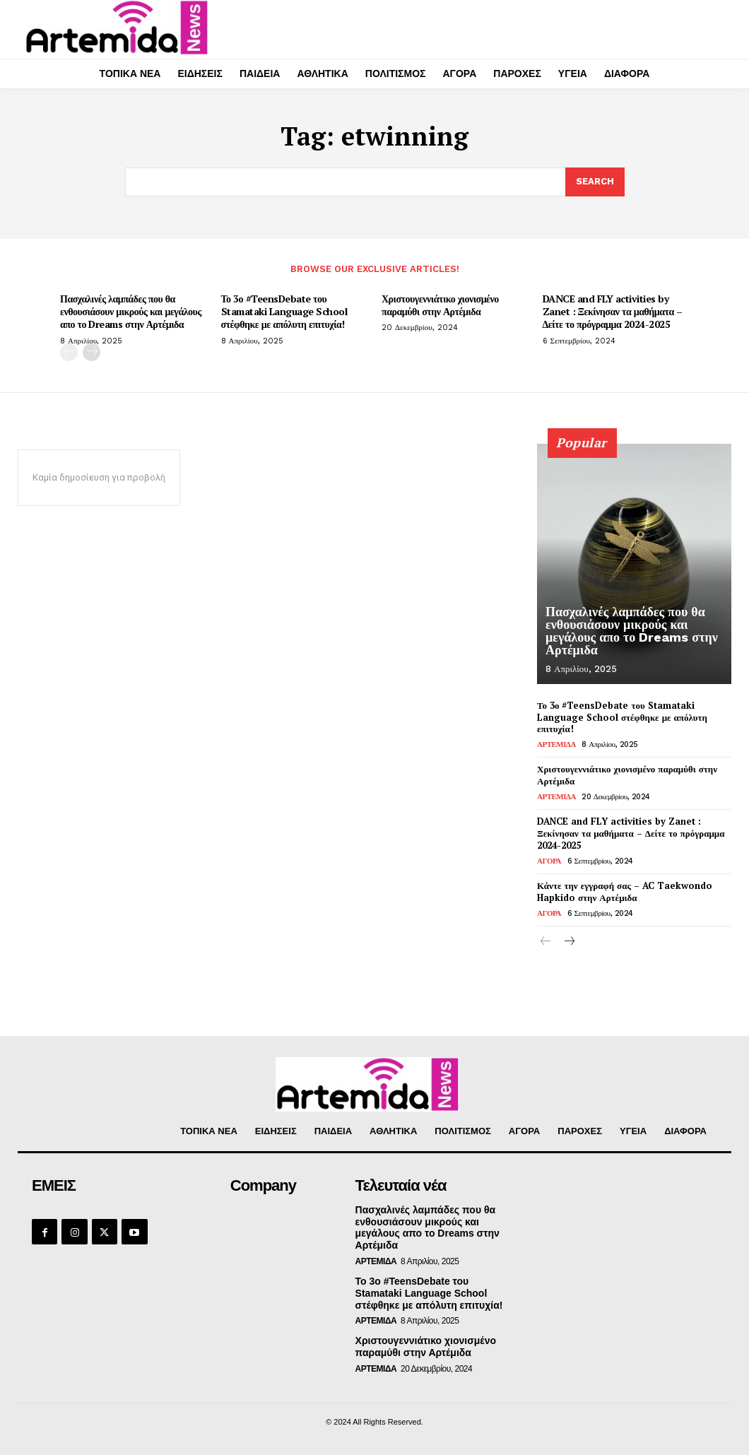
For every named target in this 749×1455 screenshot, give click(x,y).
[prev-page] (69, 352)
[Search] (595, 182)
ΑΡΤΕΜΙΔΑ (556, 744)
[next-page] (91, 352)
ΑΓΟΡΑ (549, 861)
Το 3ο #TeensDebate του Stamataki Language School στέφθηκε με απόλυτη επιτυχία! (284, 311)
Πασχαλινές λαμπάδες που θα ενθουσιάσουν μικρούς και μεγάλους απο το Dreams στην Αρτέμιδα (130, 311)
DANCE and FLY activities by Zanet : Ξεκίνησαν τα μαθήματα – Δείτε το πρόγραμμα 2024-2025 (613, 311)
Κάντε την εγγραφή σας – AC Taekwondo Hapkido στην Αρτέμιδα (624, 891)
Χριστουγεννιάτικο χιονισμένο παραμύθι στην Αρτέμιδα (440, 305)
